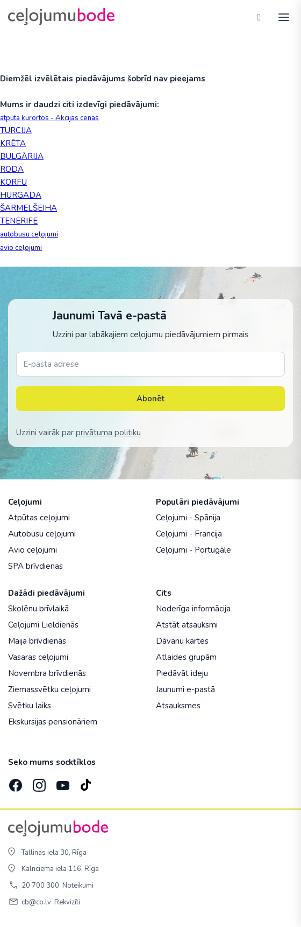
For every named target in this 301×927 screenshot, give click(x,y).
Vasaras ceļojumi (38, 657)
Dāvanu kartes (182, 641)
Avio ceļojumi (32, 550)
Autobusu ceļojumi (42, 533)
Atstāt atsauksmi (187, 624)
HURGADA (20, 195)
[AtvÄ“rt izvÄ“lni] (280, 16)
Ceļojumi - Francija (189, 533)
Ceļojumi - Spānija (188, 517)
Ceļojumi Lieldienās (43, 624)
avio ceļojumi (21, 248)
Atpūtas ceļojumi (39, 517)
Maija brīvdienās (37, 641)
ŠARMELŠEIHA (28, 208)
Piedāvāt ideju (182, 673)
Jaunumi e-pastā (185, 689)
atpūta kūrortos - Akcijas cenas (49, 118)
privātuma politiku (108, 432)
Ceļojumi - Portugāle (193, 550)
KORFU (13, 182)
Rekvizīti (67, 902)
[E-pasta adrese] (150, 364)
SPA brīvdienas (35, 566)
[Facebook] (14, 782)
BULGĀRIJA (22, 156)
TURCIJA (16, 130)
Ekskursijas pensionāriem (52, 721)
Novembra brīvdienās (47, 673)
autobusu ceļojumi (29, 234)
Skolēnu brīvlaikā (38, 608)
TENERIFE (19, 220)
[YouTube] (61, 782)
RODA (12, 169)
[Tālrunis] (259, 16)
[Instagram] (38, 782)
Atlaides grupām (186, 657)
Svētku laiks (29, 705)
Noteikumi (78, 885)
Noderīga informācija (193, 608)
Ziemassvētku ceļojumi (49, 689)
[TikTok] (85, 782)
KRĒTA (13, 143)
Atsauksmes (178, 705)
